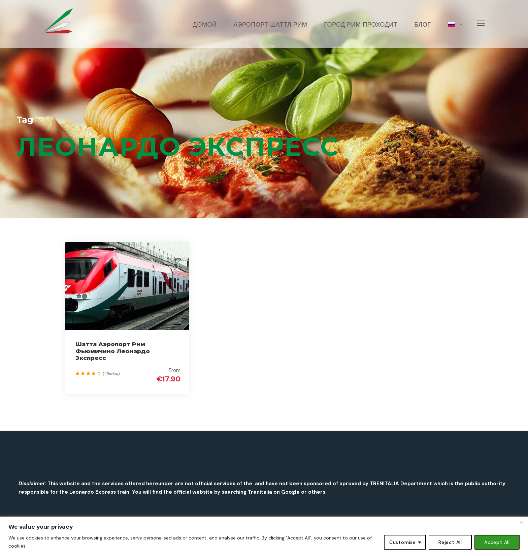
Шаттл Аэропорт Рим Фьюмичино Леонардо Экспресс (112, 351)
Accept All (497, 542)
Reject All (450, 542)
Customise (402, 542)
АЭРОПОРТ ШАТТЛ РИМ (270, 25)
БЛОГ (422, 25)
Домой (205, 25)
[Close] (521, 522)
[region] (264, 536)
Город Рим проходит (360, 25)
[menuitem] (455, 34)
